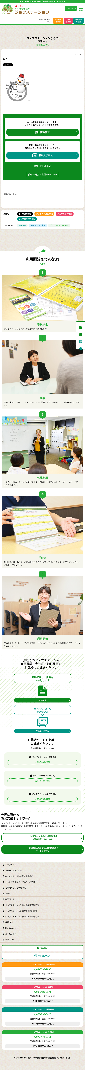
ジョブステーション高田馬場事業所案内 (22, 905)
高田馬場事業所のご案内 (42, 979)
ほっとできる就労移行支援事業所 (19, 876)
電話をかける (72, 8)
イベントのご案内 (37, 225)
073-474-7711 (43, 1037)
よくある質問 (10, 934)
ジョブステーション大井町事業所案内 (21, 911)
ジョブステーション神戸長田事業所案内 (22, 917)
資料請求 (42, 132)
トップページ (10, 865)
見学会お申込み (42, 731)
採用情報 (9, 922)
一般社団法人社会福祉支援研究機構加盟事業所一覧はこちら (42, 837)
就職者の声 (10, 939)
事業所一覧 (10, 899)
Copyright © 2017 (21, 1058)
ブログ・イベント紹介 (59, 225)
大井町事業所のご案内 (42, 1001)
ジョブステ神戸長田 (27, 219)
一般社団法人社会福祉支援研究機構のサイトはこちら (42, 849)
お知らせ (22, 225)
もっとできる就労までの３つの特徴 (20, 882)
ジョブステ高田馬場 (44, 214)
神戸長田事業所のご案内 (42, 1024)
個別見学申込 (42, 155)
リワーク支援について (14, 870)
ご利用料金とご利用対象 (15, 888)
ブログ (8, 893)
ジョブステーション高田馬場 (42, 964)
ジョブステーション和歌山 (42, 1032)
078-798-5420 (43, 799)
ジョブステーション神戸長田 (42, 1009)
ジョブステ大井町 (64, 214)
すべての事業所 (25, 214)
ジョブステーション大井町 (42, 987)
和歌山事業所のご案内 (42, 1046)
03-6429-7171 (43, 781)
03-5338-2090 (43, 762)
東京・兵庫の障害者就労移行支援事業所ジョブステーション (42, 1)
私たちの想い (10, 928)
